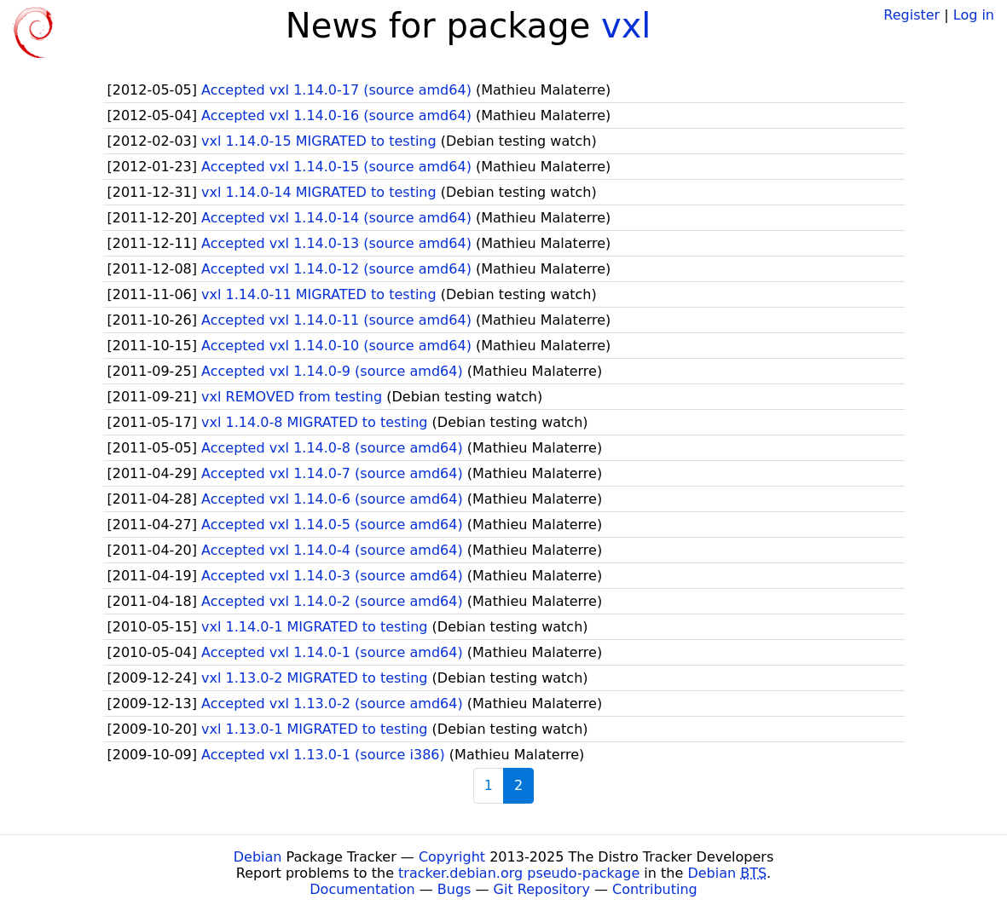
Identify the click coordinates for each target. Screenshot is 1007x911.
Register (911, 15)
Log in (973, 15)
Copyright (452, 857)
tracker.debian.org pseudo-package (519, 873)
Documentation (362, 889)
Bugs (454, 889)
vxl (626, 25)
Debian (258, 857)
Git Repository (542, 889)
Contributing (654, 889)
